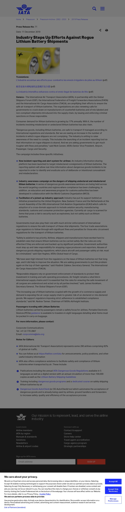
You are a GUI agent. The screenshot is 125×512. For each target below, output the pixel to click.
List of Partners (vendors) (14, 509)
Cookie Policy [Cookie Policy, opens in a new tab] (45, 496)
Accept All (113, 483)
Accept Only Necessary (113, 492)
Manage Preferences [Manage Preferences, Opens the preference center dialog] (113, 501)
